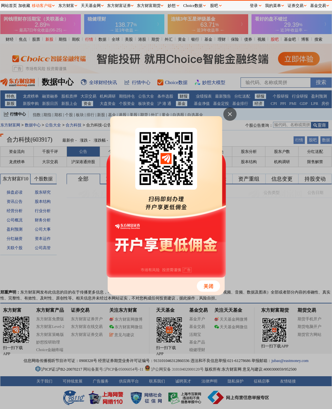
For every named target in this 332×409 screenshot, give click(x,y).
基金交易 (318, 5)
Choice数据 (192, 5)
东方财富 (66, 5)
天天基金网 (91, 5)
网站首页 (9, 5)
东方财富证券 (119, 5)
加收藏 (24, 5)
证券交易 (296, 5)
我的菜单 (273, 5)
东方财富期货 (149, 5)
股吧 (214, 5)
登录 (254, 5)
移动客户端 (42, 5)
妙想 (172, 5)
